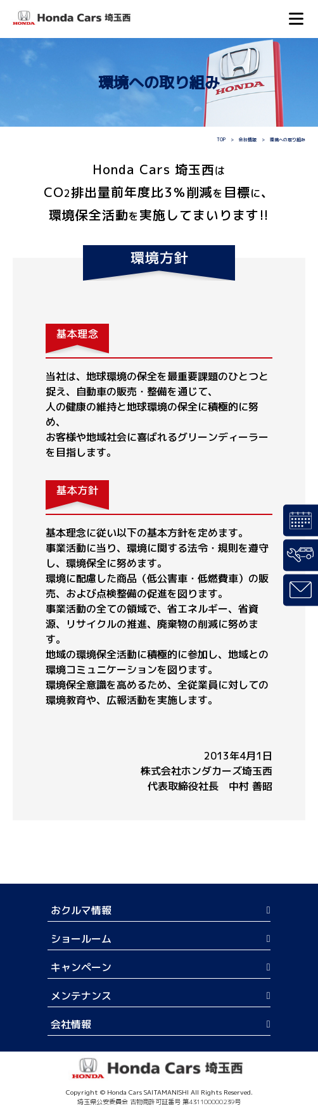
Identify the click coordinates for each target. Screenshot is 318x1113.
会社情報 (248, 139)
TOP (221, 139)
